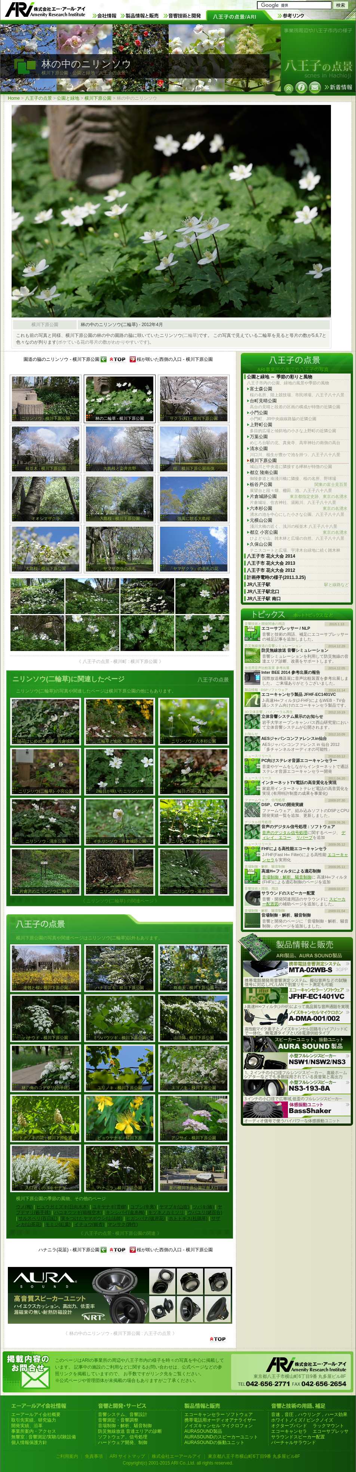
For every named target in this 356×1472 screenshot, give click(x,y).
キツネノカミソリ (166, 1212)
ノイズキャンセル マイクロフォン (218, 1425)
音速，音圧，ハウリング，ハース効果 (309, 1414)
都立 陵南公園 (264, 472)
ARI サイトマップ (127, 1456)
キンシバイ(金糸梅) (125, 1212)
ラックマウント (328, 1425)
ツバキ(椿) (203, 1206)
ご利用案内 (67, 1456)
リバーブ (304, 837)
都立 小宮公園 (298, 532)
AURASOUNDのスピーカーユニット (221, 1437)
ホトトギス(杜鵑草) (188, 1218)
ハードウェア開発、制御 (122, 1442)
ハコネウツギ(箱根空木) (78, 1212)
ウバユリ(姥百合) (205, 1212)
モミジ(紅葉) (58, 1224)
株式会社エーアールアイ (176, 1456)
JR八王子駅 (298, 584)
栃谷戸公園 (298, 484)
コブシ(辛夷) (143, 1206)
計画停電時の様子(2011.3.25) (276, 577)
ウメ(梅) (24, 1206)
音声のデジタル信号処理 (284, 832)
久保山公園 (261, 544)
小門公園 (259, 412)
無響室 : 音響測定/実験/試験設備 (43, 1437)
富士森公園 (261, 388)
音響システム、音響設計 (122, 1414)
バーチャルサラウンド (293, 1442)
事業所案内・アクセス (33, 1431)
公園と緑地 (68, 98)
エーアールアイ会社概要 (36, 1414)
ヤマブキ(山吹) (174, 1206)
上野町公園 (261, 424)
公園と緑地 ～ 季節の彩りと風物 (279, 376)
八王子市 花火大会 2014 (271, 556)
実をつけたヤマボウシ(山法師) (91, 1218)
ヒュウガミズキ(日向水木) (62, 1206)
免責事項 (94, 1456)
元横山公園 (261, 520)
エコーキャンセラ (289, 1431)
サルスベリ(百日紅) (37, 1218)
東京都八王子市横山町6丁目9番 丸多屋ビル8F (254, 1456)
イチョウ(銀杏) (89, 1224)
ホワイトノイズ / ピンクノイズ (302, 1420)
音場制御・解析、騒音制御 (287, 877)
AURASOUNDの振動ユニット (214, 1442)
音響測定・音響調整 (118, 1420)
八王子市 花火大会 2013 (271, 563)
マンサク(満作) (123, 1224)
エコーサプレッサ (331, 1431)
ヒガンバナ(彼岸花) (145, 1218)
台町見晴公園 (263, 400)
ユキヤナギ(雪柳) (109, 1206)
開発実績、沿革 (27, 1425)
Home (14, 98)
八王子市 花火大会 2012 (271, 570)
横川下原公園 (98, 98)
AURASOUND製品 (203, 1431)
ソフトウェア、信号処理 (122, 1437)
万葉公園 (259, 436)
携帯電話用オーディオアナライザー (220, 1420)
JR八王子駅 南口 (264, 598)
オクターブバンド (289, 1425)
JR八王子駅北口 (263, 591)
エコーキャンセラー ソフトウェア (218, 1414)
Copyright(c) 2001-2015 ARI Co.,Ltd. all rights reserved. (178, 1463)
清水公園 (259, 448)
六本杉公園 (298, 508)
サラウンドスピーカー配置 (298, 1437)
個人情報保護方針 (29, 1442)
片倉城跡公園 (298, 496)
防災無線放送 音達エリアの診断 (130, 1431)
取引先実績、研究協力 (33, 1420)
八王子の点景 (38, 98)
